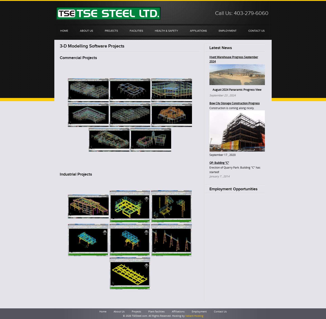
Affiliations (198, 30)
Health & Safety (166, 30)
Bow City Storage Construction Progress (234, 103)
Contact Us (256, 30)
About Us (86, 30)
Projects (111, 30)
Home (64, 30)
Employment (228, 30)
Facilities (136, 30)
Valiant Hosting (194, 315)
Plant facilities (156, 311)
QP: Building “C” (219, 162)
